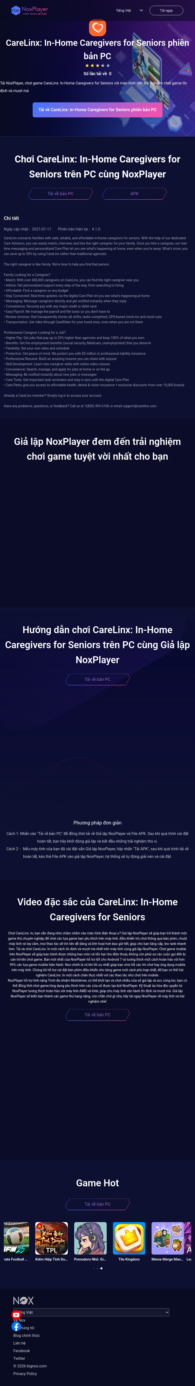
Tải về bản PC (60, 193)
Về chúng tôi (23, 1328)
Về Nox (19, 1320)
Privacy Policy (25, 1373)
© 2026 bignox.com (30, 1366)
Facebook (21, 1351)
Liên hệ (19, 1343)
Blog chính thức (26, 1335)
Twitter (19, 1358)
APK (134, 193)
